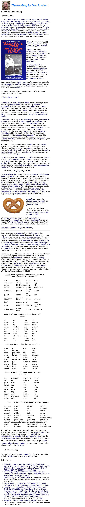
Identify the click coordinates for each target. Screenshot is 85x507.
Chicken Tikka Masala (9, 438)
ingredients (18, 263)
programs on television (33, 122)
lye (22, 188)
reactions (4, 163)
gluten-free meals (37, 127)
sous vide (42, 144)
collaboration (20, 23)
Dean (15, 31)
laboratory (11, 139)
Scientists (4, 35)
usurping (18, 436)
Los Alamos (43, 53)
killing (10, 154)
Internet (29, 86)
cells (46, 150)
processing (35, 263)
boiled (45, 441)
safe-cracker (42, 51)
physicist (9, 25)
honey (25, 110)
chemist (35, 174)
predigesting (12, 150)
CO (28, 170)
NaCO (17, 170)
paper (47, 241)
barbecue (39, 129)
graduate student (14, 29)
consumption (32, 218)
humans (34, 233)
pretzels (36, 188)
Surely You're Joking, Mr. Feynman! (35, 21)
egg (28, 131)
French (29, 174)
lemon (37, 33)
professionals (38, 35)
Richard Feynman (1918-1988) (37, 19)
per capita (18, 218)
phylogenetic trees (34, 237)
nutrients (27, 152)
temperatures (15, 105)
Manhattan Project (36, 55)
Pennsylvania (34, 212)
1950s (7, 194)
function (20, 445)
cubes (9, 443)
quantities (19, 265)
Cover (28, 42)
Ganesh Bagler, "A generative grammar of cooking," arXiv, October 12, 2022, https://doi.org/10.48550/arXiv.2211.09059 (26, 484)
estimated (36, 220)
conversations (31, 72)
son (2, 25)
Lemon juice (5, 103)
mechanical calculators (34, 78)
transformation (39, 432)
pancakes (4, 131)
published (4, 21)
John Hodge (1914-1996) (36, 192)
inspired (21, 27)
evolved (20, 233)
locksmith (45, 72)
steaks (17, 186)
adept (24, 35)
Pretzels (29, 199)
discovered (35, 190)
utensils (4, 265)
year (24, 220)
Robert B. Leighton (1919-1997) (24, 25)
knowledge (5, 133)
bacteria (47, 157)
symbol (37, 436)
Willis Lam (29, 228)
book (6, 23)
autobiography (16, 21)
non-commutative (25, 454)
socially (19, 35)
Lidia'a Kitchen (31, 123)
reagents (30, 139)
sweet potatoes (19, 443)
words (29, 254)
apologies (34, 434)
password (16, 88)
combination (26, 84)
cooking (21, 122)
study (22, 235)
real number (30, 436)
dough (29, 159)
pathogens (16, 154)
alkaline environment (10, 188)
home (5, 31)
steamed (4, 443)
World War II (35, 65)
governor (42, 212)
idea (28, 148)
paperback (30, 44)
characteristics (27, 241)
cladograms (5, 237)
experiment (38, 59)
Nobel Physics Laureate (16, 19)
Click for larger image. (10, 97)
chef (8, 127)
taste (7, 161)
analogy (42, 258)
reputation (30, 51)
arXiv (42, 241)
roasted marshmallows (32, 184)
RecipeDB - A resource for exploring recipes (20, 500)
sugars (42, 182)
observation (30, 61)
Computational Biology (38, 243)
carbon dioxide (13, 159)
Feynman (29, 50)
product (42, 201)
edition (37, 44)
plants (10, 152)
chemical (4, 139)
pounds (17, 220)
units (28, 265)
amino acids (32, 182)
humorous (4, 27)
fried (24, 131)
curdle (15, 103)
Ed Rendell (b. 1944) (37, 213)
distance (32, 106)
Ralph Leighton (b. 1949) (38, 23)
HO (23, 170)
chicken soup (26, 456)
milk (19, 103)
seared (12, 186)
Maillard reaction (10, 174)
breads (3, 186)
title (33, 27)
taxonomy (38, 235)
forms (43, 265)
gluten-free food (32, 205)
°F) (39, 180)
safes (42, 57)
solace (6, 120)
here (41, 499)
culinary (43, 131)
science (29, 144)
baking (30, 157)
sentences (18, 258)
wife (7, 33)
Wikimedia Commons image (12, 228)
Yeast (3, 157)
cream (30, 33)
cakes (30, 161)
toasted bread (18, 184)
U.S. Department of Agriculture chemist (23, 191)
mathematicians (6, 436)
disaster (30, 135)
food (19, 150)
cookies (44, 184)
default (18, 84)
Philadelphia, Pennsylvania (17, 222)
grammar (7, 248)
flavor (9, 184)
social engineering (40, 69)
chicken (11, 456)
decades (18, 194)
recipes (18, 135)
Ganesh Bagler (8, 243)
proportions (42, 139)
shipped (8, 84)
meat (2, 152)
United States (9, 218)
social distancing (25, 120)
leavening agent (20, 157)
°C (1, 182)
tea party (44, 29)
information (22, 82)
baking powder (24, 165)
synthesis (37, 137)
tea (45, 33)
